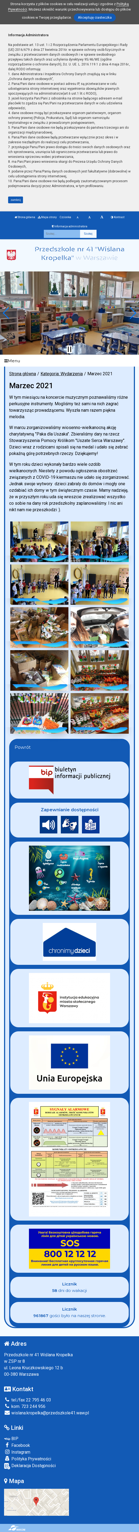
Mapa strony (47, 217)
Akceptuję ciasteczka (95, 17)
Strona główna (25, 217)
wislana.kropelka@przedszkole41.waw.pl (46, 1412)
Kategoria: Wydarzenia (62, 373)
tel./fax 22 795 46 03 (27, 1400)
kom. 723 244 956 (24, 1406)
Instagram (17, 1452)
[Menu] (69, 361)
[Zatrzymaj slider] (69, 349)
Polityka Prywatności (27, 1458)
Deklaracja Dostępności (30, 1466)
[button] (6, 313)
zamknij (16, 199)
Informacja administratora (69, 226)
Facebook (17, 1445)
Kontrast (117, 217)
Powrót (23, 747)
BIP (11, 1438)
